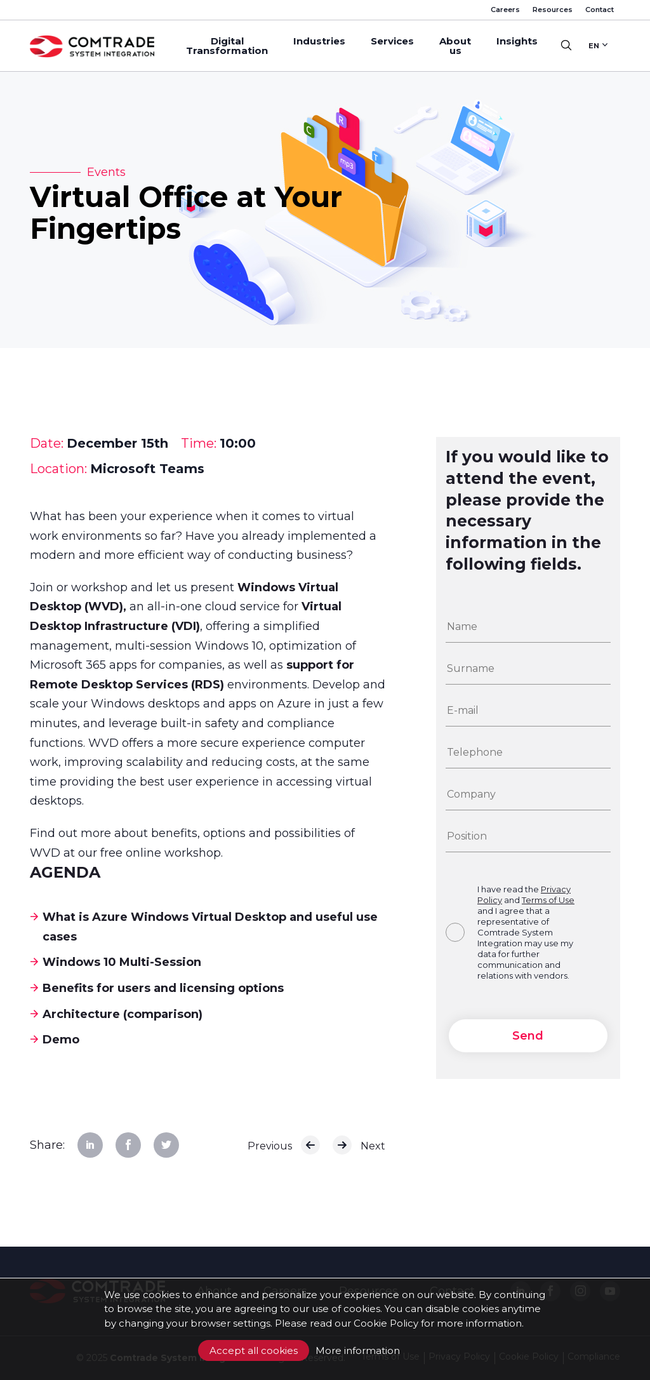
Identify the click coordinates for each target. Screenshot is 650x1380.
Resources (553, 9)
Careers (505, 9)
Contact (599, 9)
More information (357, 1350)
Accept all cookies (253, 1350)
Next (359, 1145)
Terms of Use (548, 900)
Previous (284, 1145)
